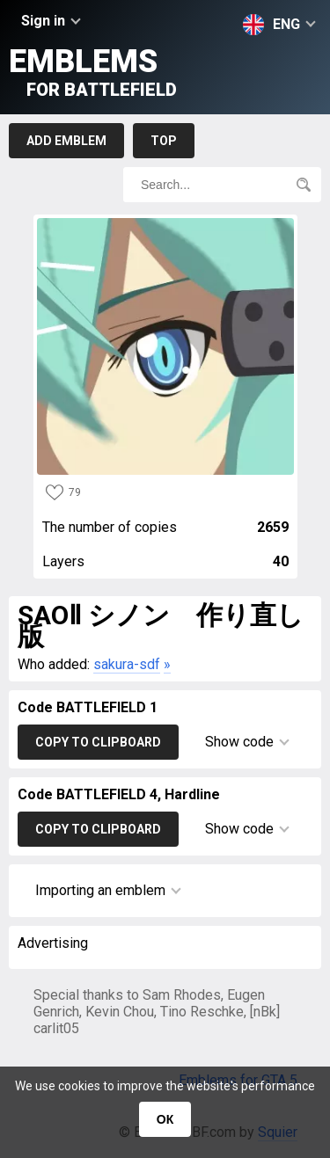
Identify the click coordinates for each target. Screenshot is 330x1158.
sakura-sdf (126, 664)
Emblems (93, 71)
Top (163, 141)
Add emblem (66, 141)
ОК (165, 1119)
